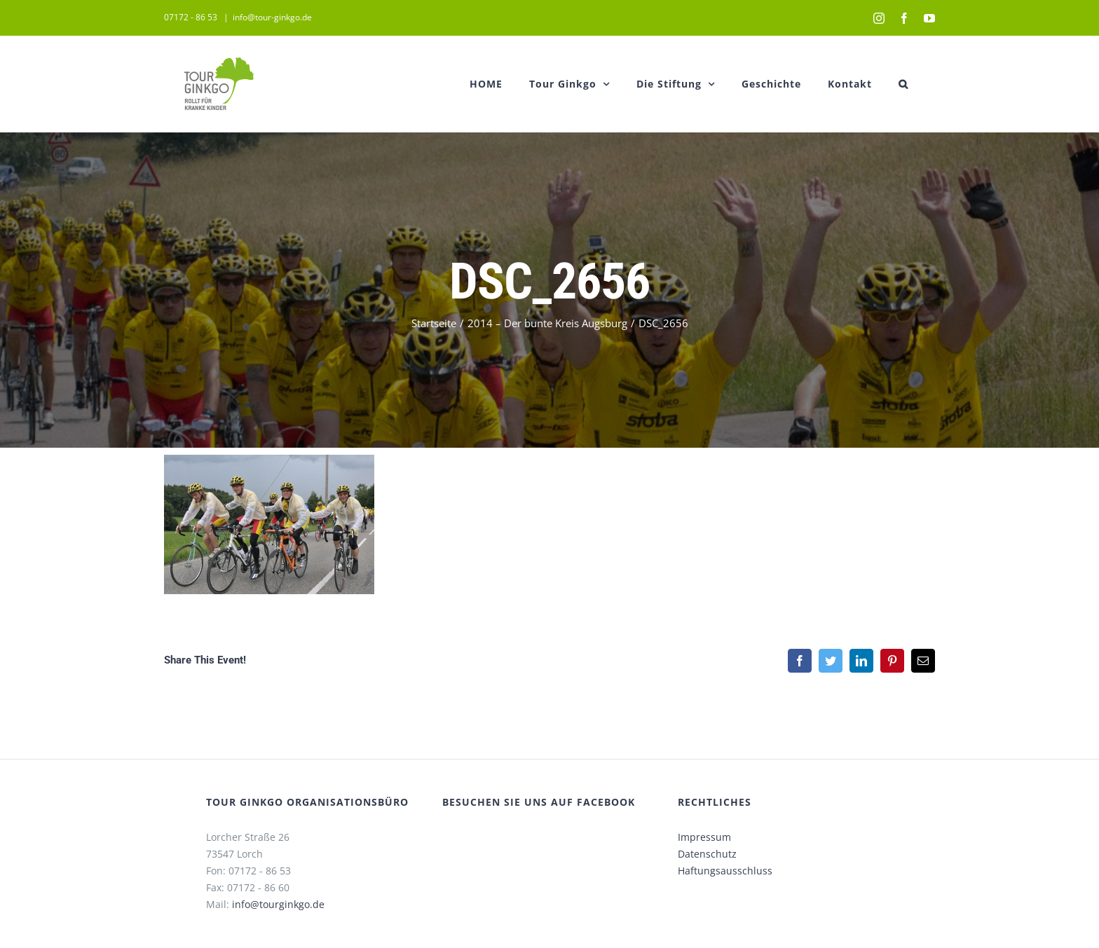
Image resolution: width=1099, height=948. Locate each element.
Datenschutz (704, 853)
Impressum (701, 837)
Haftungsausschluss (722, 870)
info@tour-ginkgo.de (269, 17)
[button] (901, 84)
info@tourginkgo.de (274, 904)
